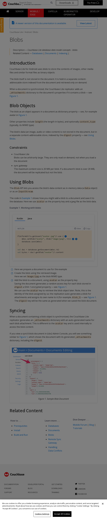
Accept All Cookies (62, 514)
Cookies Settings (42, 514)
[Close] (103, 504)
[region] (53, 509)
